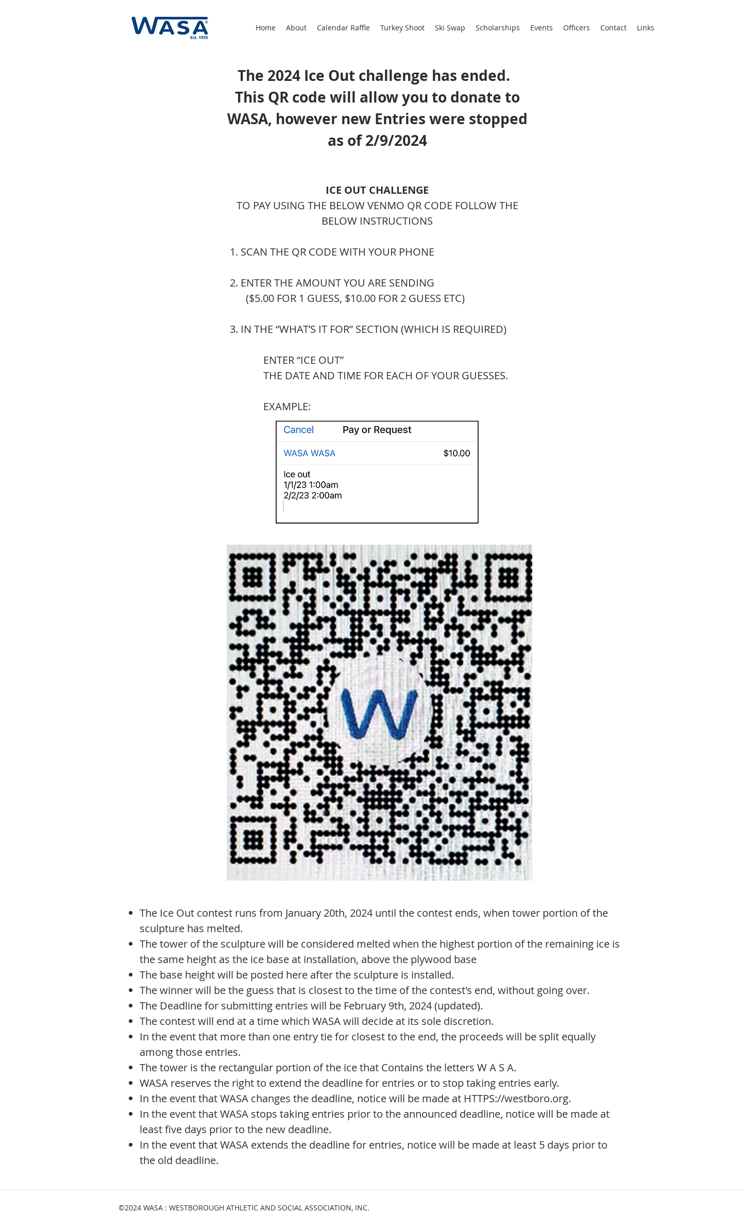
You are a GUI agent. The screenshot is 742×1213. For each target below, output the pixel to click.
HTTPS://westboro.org (516, 1098)
